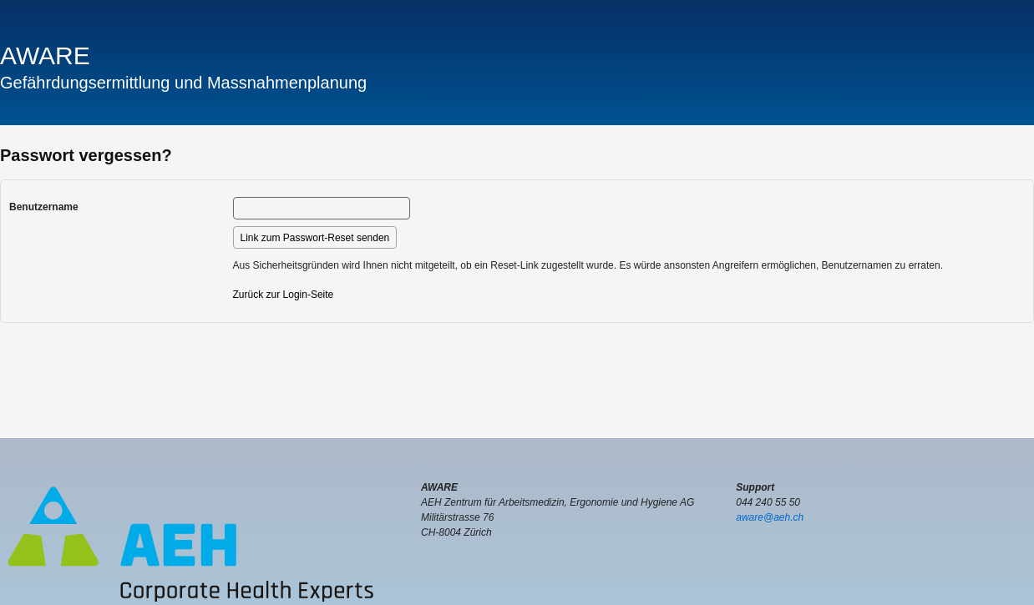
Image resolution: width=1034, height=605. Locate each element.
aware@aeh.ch (769, 517)
